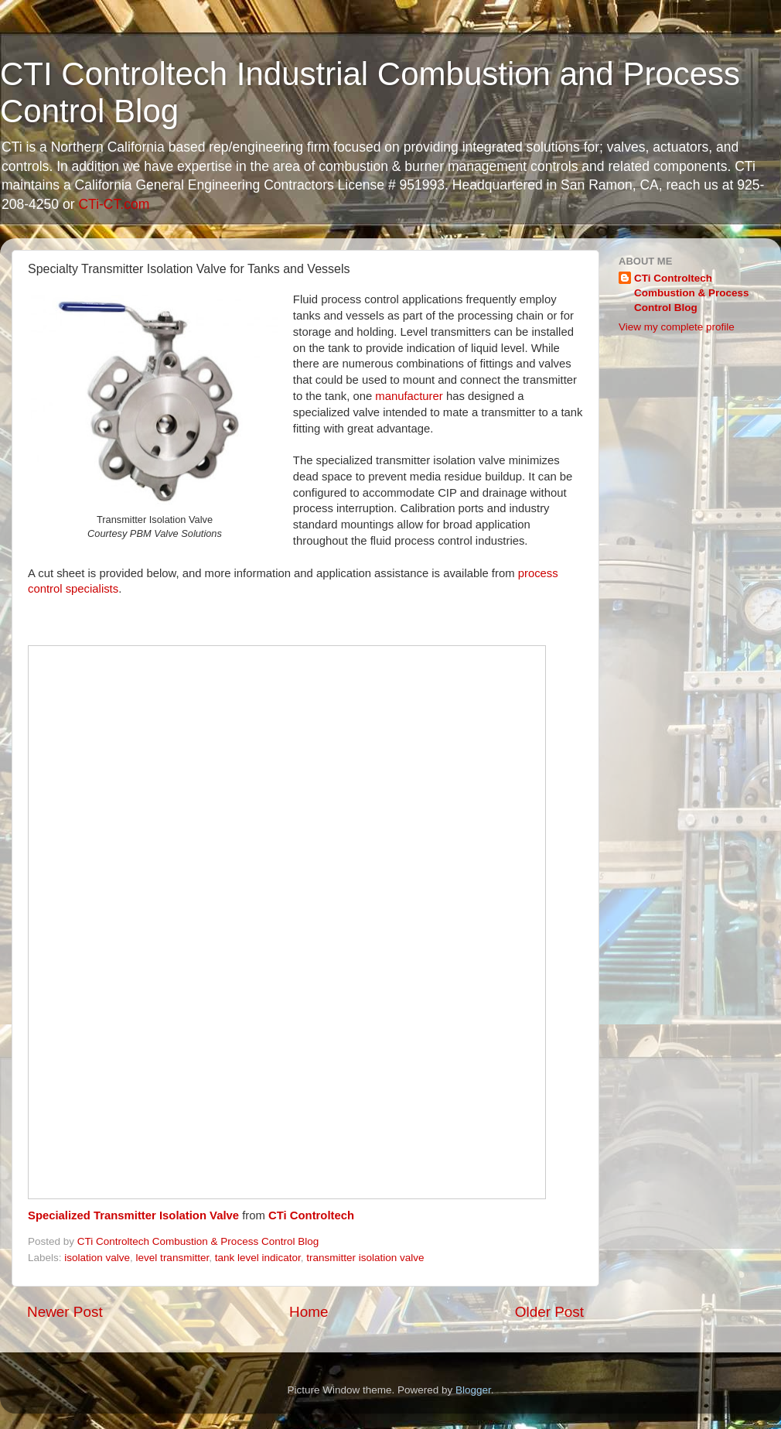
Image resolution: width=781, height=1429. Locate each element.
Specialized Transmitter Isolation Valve (133, 1215)
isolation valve (97, 1257)
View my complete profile (677, 327)
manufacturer (408, 396)
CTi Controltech (311, 1215)
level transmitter (173, 1257)
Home (308, 1312)
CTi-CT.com (113, 204)
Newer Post (65, 1312)
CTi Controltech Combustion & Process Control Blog (691, 292)
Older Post (549, 1312)
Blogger (473, 1390)
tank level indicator (258, 1257)
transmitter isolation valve (365, 1257)
